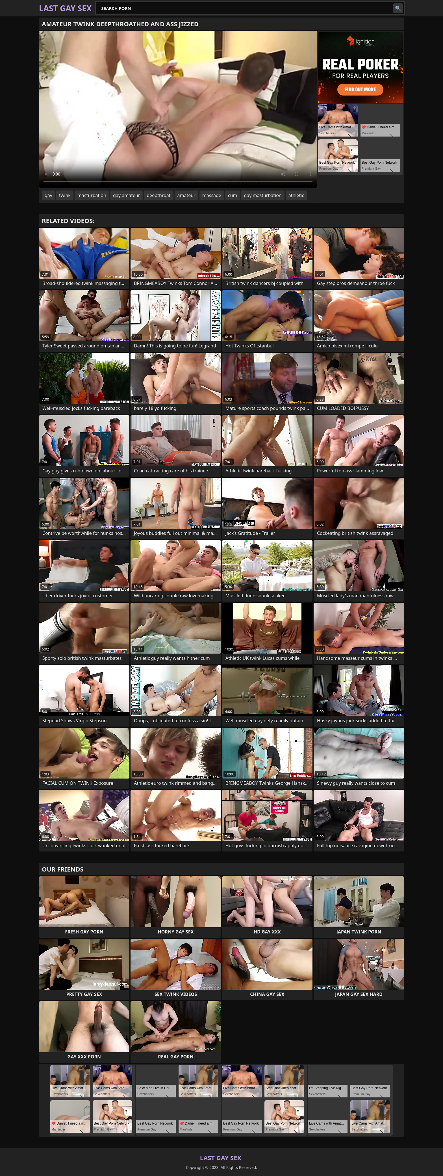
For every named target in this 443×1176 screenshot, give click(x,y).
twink (65, 195)
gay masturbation (262, 195)
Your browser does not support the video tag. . (178, 109)
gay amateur (126, 195)
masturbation (91, 195)
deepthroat (158, 195)
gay (48, 195)
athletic (296, 195)
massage (211, 195)
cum (232, 195)
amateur (186, 195)
